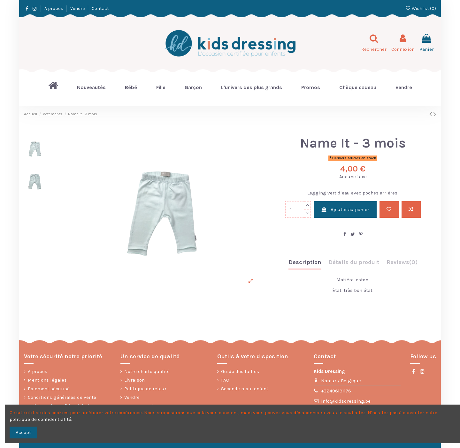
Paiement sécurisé (49, 388)
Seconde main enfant (244, 388)
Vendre (78, 8)
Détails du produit (353, 262)
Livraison (134, 380)
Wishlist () (420, 8)
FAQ (225, 380)
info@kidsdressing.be (346, 401)
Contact (100, 8)
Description (304, 262)
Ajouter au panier (345, 209)
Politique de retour (145, 388)
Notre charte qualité (147, 371)
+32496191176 (336, 391)
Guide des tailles (240, 371)
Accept (23, 432)
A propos (54, 8)
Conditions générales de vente (62, 397)
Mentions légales (47, 380)
